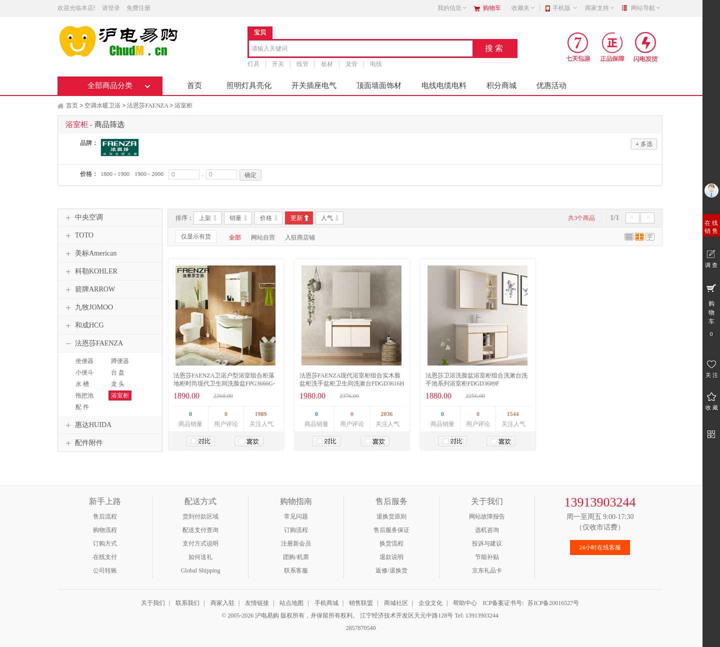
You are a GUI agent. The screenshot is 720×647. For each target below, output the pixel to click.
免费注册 (138, 8)
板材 (327, 64)
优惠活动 (551, 86)
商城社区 (396, 603)
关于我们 (153, 603)
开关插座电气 (314, 86)
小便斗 (85, 372)
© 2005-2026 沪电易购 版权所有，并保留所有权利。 (290, 615)
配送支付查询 (200, 530)
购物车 (492, 8)
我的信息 (453, 8)
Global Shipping (200, 570)
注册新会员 (296, 543)
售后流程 (105, 516)
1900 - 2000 (149, 174)
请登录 (111, 8)
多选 (644, 144)
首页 (194, 86)
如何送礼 (200, 557)
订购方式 (105, 543)
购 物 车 (711, 310)
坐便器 (85, 361)
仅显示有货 (196, 236)
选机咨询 (487, 530)
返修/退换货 (391, 570)
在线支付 (105, 557)
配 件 (82, 407)
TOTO (78, 236)
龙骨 (352, 64)
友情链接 (257, 603)
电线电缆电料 (444, 86)
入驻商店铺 (300, 237)
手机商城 (326, 603)
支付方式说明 (200, 543)
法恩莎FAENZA (147, 105)
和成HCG (83, 326)
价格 (266, 218)
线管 (302, 64)
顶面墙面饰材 (379, 86)
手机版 (565, 8)
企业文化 (430, 603)
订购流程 (296, 530)
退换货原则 (391, 516)
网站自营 (263, 237)
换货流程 (392, 543)
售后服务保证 (392, 530)
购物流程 (105, 530)
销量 (236, 218)
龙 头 (117, 384)
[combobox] (360, 49)
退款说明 (392, 557)
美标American (89, 254)
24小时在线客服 (600, 547)
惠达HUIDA (87, 425)
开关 (278, 64)
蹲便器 (120, 361)
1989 (261, 414)
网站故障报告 (487, 516)
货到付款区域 (200, 516)
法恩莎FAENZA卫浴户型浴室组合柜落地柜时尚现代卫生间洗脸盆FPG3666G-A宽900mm (224, 383)
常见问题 (296, 516)
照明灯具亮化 (249, 86)
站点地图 (292, 603)
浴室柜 (183, 105)
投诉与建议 (487, 543)
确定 (250, 175)
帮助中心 (465, 603)
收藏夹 (524, 8)
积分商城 (501, 86)
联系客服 (296, 570)
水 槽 (82, 384)
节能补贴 (487, 557)
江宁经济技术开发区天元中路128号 (407, 615)
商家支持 (600, 8)
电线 (376, 64)
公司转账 (105, 570)
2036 (387, 414)
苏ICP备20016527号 (553, 603)
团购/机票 (295, 557)
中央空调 (83, 218)
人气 (327, 218)
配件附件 (83, 443)
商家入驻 (222, 603)
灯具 (254, 64)
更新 (296, 218)
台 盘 (117, 372)
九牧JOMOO (88, 308)
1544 (513, 414)
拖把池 (85, 395)
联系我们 (188, 603)
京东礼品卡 (487, 570)
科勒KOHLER (90, 272)
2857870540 (360, 628)
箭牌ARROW (89, 290)
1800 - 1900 (115, 174)
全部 (235, 237)
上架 (205, 218)
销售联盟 (361, 603)
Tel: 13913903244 (476, 615)
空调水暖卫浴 (102, 105)
